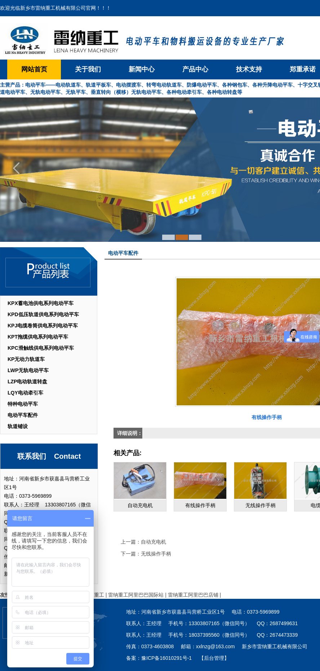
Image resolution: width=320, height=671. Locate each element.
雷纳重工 (94, 595)
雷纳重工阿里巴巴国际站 (136, 595)
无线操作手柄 (156, 554)
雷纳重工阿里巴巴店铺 (193, 595)
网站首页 (34, 69)
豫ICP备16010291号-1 (166, 658)
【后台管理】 (214, 658)
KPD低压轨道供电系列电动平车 (43, 314)
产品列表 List (48, 271)
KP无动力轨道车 (26, 359)
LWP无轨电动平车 (28, 370)
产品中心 (195, 69)
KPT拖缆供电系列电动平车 (38, 337)
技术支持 (249, 69)
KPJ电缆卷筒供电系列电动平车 (43, 325)
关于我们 (88, 69)
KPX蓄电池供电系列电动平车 (41, 303)
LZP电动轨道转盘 (27, 381)
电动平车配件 (23, 415)
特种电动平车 (23, 404)
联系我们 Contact (49, 456)
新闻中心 (142, 69)
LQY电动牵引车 (25, 393)
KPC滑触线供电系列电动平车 (41, 348)
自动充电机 (153, 542)
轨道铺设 (18, 426)
